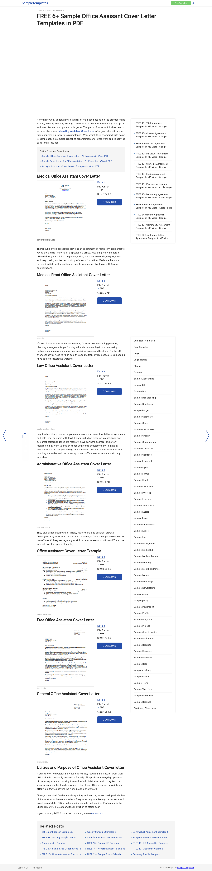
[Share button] (25, 435)
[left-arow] (4, 435)
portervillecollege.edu (46, 240)
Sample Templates (185, 867)
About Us (37, 868)
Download (109, 202)
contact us (97, 813)
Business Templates (53, 10)
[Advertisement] (106, 49)
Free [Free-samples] (181, 3)
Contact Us (23, 868)
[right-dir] (207, 436)
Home (39, 10)
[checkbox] (19, 2)
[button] (193, 2)
